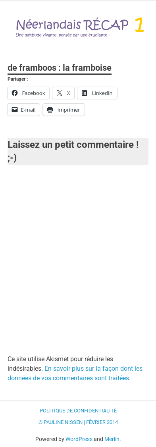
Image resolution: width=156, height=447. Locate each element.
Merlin (111, 439)
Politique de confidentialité (78, 411)
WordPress (78, 439)
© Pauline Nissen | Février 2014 (78, 422)
